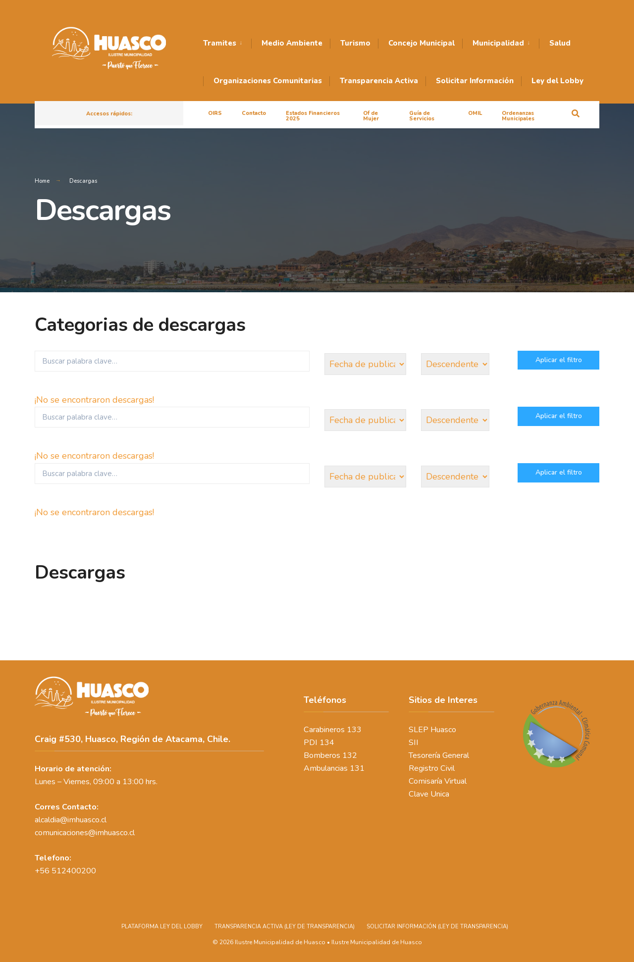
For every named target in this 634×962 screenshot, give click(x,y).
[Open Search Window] (575, 112)
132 (349, 755)
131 (357, 768)
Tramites (219, 43)
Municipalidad (498, 43)
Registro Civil (432, 768)
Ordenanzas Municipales (518, 115)
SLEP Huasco (432, 729)
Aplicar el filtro (558, 360)
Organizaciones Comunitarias (267, 81)
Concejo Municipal (421, 43)
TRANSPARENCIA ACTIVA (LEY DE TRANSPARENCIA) (284, 926)
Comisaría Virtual (438, 781)
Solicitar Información (475, 81)
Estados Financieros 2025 (313, 115)
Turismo (355, 43)
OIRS (215, 113)
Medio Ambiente (292, 43)
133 (354, 729)
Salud (560, 43)
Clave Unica (429, 794)
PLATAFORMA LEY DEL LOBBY (162, 926)
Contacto (254, 113)
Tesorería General (439, 755)
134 (326, 742)
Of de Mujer (371, 115)
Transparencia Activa (379, 81)
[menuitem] (227, 43)
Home (42, 181)
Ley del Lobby (557, 81)
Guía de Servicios (421, 115)
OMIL (475, 113)
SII (414, 742)
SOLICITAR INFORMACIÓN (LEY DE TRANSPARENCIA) (437, 926)
